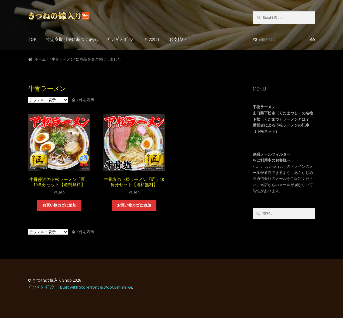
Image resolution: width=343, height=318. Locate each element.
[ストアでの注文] (48, 100)
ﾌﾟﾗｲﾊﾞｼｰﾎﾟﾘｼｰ (121, 39)
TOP (32, 39)
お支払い (177, 39)
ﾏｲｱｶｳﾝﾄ (152, 39)
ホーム (40, 59)
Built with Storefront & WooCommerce (96, 287)
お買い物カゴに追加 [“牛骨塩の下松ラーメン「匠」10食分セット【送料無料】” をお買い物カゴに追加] (134, 205)
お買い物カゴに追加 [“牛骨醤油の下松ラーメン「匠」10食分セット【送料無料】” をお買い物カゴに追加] (59, 205)
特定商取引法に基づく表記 (72, 39)
